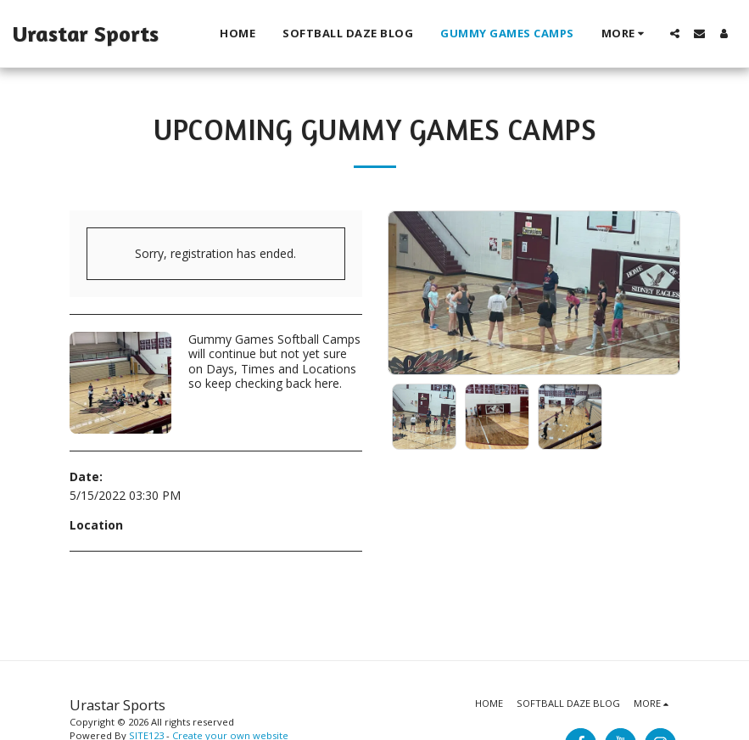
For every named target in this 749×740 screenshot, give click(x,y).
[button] (674, 33)
